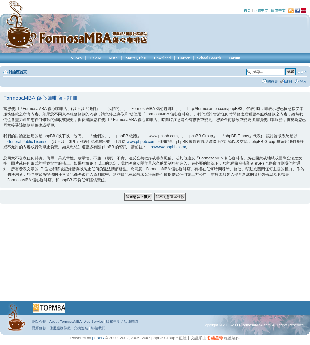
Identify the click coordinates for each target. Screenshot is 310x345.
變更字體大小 (302, 72)
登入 (303, 81)
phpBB (98, 338)
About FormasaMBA (65, 321)
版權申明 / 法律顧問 (122, 321)
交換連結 (81, 328)
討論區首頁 (18, 72)
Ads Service (93, 321)
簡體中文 (278, 10)
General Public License (27, 141)
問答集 (272, 81)
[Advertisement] (143, 254)
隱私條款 (39, 328)
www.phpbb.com (141, 141)
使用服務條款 (60, 328)
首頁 (247, 10)
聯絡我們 (98, 328)
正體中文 (261, 10)
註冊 (288, 81)
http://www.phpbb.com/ (166, 147)
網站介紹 (39, 321)
